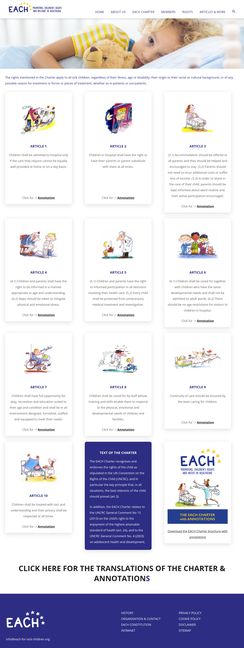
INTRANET (128, 630)
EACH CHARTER (144, 12)
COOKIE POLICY (190, 619)
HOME (99, 12)
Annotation (46, 198)
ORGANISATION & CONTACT (141, 619)
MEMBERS (168, 12)
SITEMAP (185, 630)
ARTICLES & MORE (212, 12)
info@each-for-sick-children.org (28, 639)
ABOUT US (118, 12)
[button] (234, 11)
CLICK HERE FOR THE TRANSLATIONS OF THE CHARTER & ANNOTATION (122, 573)
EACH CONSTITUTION (136, 625)
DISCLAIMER (187, 625)
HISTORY (127, 613)
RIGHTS (187, 12)
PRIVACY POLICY (190, 613)
